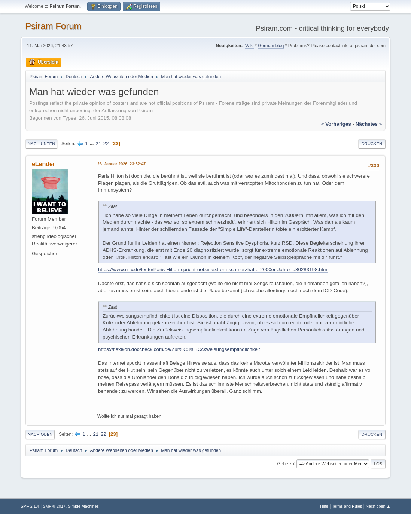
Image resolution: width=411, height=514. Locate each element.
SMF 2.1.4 (30, 506)
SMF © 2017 (54, 506)
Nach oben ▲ (378, 506)
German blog (271, 45)
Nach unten (41, 143)
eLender (43, 164)
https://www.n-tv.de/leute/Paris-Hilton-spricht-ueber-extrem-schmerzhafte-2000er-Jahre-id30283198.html (213, 269)
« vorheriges (336, 124)
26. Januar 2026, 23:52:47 (121, 164)
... (92, 143)
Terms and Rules (347, 506)
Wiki (249, 45)
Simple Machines (83, 506)
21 (98, 143)
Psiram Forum (53, 26)
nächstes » (369, 124)
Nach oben (40, 434)
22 (106, 143)
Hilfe (324, 506)
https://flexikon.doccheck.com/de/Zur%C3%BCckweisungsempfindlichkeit (179, 349)
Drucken (372, 143)
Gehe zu (285, 463)
